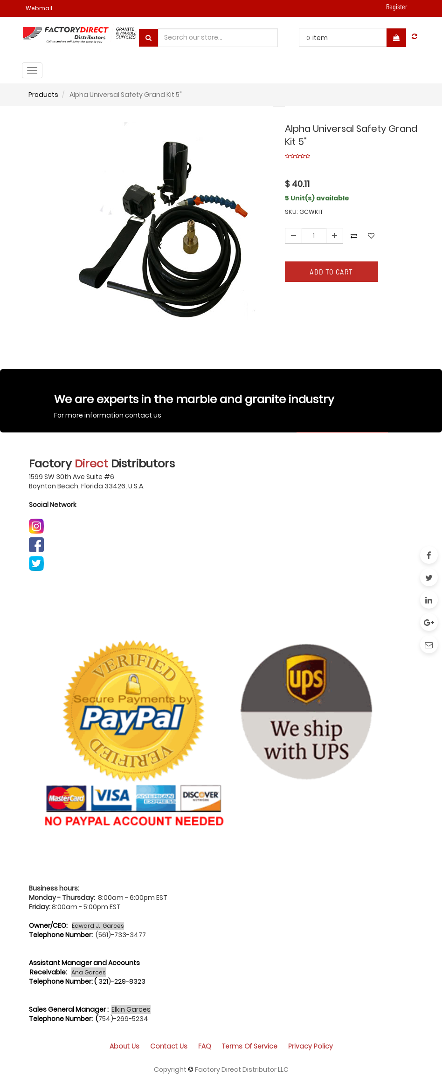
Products (43, 94)
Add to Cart (331, 271)
